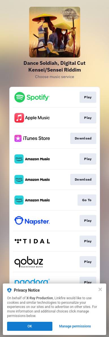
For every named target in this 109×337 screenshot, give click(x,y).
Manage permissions (75, 326)
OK (29, 326)
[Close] (100, 289)
